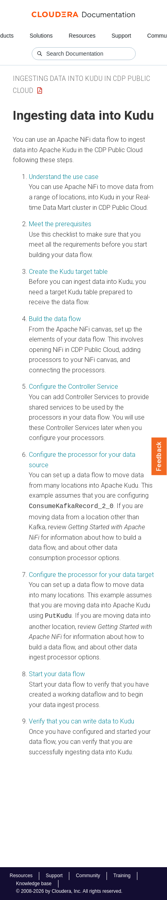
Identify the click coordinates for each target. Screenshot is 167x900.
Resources (82, 35)
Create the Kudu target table (68, 271)
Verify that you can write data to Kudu (81, 719)
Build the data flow (55, 319)
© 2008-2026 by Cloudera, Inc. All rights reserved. (69, 891)
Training (122, 875)
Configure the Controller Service (73, 386)
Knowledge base (34, 883)
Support (121, 35)
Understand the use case (64, 177)
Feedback (159, 456)
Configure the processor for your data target (91, 574)
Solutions (41, 35)
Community (88, 875)
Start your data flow (57, 672)
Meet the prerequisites (60, 224)
